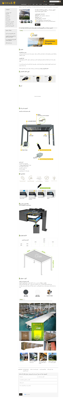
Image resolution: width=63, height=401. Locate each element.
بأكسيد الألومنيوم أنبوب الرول (10, 33)
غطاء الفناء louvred (26, 370)
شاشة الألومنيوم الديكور (9, 23)
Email (37, 24)
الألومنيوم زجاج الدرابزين (10, 21)
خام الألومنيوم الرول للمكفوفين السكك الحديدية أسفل (11, 36)
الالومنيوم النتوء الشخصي (10, 25)
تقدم (20, 395)
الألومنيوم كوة (8, 19)
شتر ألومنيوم (8, 17)
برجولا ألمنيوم (8, 15)
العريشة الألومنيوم (25, 371)
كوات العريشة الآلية (50, 370)
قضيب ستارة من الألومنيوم (8, 13)
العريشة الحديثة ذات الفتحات (34, 370)
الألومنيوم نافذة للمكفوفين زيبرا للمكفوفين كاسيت (11, 40)
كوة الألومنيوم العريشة (43, 370)
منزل (20, 7)
